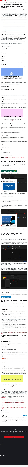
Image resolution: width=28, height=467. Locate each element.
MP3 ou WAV (14, 227)
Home (1, 2)
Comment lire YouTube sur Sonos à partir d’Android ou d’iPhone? (10, 404)
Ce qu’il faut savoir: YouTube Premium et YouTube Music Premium (11, 29)
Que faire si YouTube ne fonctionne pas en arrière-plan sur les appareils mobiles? (12, 402)
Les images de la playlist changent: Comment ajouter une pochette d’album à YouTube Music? (14, 405)
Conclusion (4, 30)
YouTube (4, 2)
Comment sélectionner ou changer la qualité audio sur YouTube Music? (13, 156)
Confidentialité (12, 462)
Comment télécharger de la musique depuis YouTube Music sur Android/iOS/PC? (12, 399)
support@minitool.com (3, 396)
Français (24, 9)
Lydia (2, 9)
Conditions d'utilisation (15, 462)
